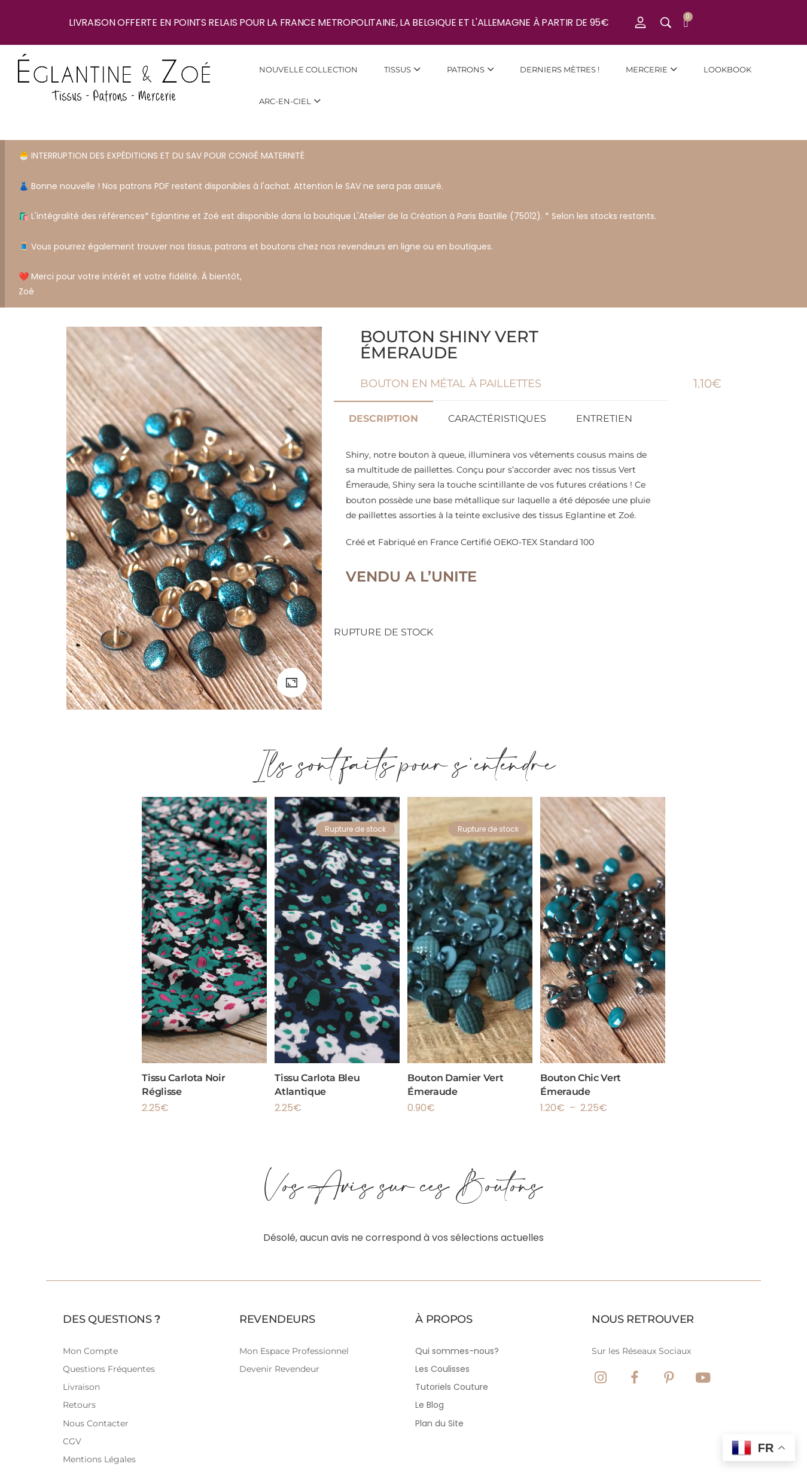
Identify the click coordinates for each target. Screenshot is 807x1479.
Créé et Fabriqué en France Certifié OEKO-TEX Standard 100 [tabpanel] (501, 516)
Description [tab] (383, 418)
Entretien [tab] (604, 418)
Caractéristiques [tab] (497, 418)
